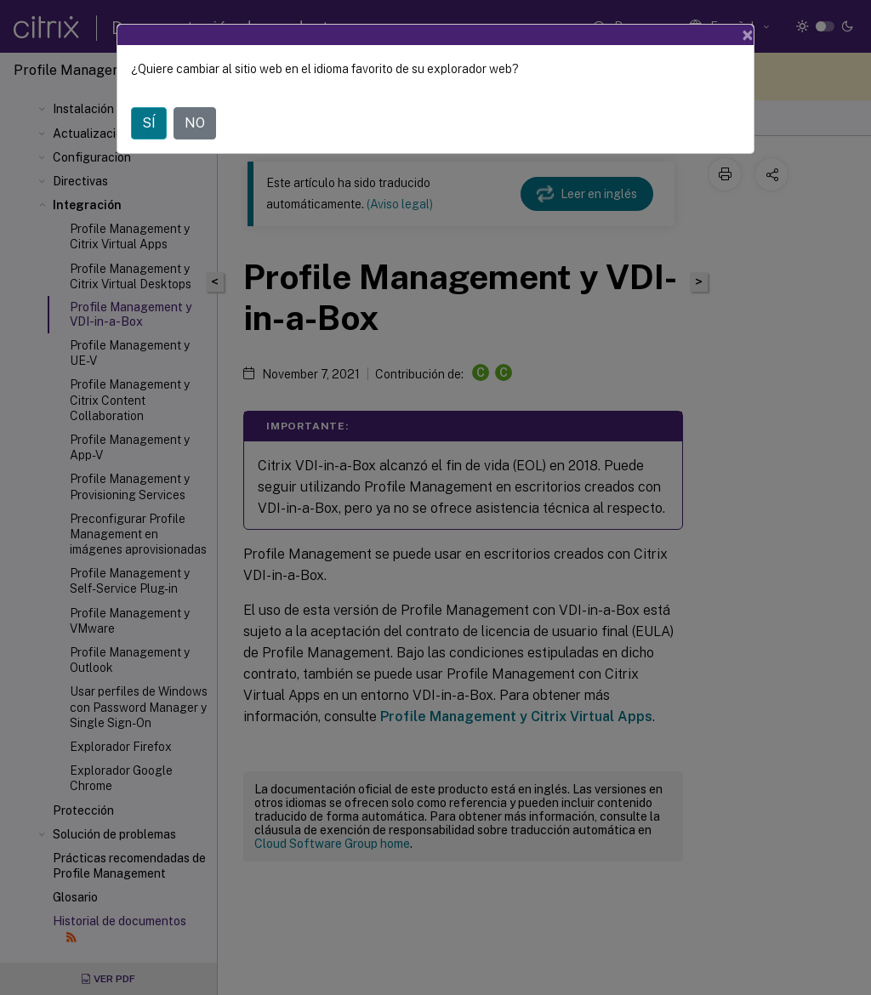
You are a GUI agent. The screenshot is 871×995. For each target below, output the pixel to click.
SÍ (149, 123)
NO (195, 123)
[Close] (747, 35)
